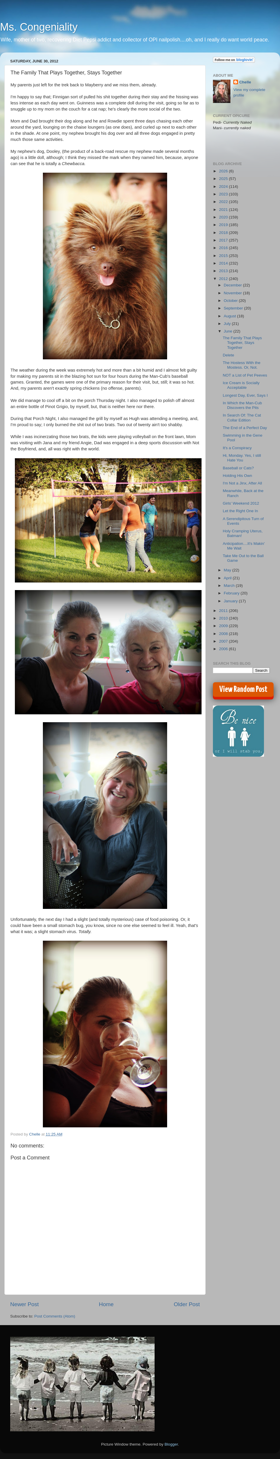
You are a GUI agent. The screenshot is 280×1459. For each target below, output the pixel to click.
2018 (224, 232)
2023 (224, 194)
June (228, 331)
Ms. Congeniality (39, 27)
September (234, 308)
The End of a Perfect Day (245, 428)
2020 (224, 217)
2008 (224, 633)
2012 (224, 279)
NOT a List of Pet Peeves (245, 375)
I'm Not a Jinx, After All (242, 483)
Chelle (245, 82)
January (231, 601)
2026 (224, 171)
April (228, 578)
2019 (224, 225)
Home (106, 1304)
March (230, 585)
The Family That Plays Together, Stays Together (242, 342)
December (233, 285)
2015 (224, 255)
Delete (228, 355)
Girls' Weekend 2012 (241, 503)
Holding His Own (237, 475)
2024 (224, 186)
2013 (224, 271)
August (230, 316)
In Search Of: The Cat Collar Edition (242, 417)
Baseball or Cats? (238, 468)
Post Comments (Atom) (54, 1316)
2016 (224, 248)
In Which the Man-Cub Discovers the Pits (242, 405)
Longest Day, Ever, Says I (245, 395)
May (228, 570)
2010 (224, 618)
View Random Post (243, 689)
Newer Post (24, 1304)
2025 (224, 178)
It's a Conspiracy (237, 448)
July (228, 323)
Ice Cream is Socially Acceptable (241, 385)
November (233, 293)
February (232, 593)
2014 (224, 263)
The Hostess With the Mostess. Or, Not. (241, 365)
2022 (224, 202)
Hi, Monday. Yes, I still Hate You (242, 457)
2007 (224, 641)
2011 (224, 610)
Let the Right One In (240, 511)
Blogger (171, 1444)
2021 (224, 209)
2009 (224, 626)
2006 (224, 649)
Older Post (187, 1304)
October (231, 300)
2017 (224, 240)
